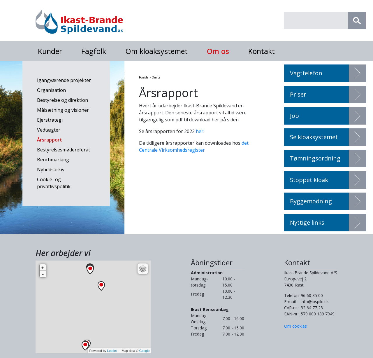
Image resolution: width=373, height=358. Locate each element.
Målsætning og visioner (63, 110)
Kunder (50, 51)
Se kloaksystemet (314, 137)
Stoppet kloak (309, 180)
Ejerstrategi (50, 120)
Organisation (51, 90)
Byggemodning (311, 201)
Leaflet (112, 350)
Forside (143, 77)
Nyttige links (307, 222)
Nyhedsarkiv (50, 169)
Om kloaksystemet (156, 51)
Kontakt (261, 51)
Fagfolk (93, 51)
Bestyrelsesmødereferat (63, 149)
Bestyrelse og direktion (62, 100)
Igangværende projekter (64, 80)
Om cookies (295, 326)
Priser (298, 94)
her (199, 131)
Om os (218, 51)
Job (294, 116)
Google (144, 350)
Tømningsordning (315, 158)
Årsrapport (49, 140)
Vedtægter (48, 130)
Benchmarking (53, 159)
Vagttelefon (306, 73)
